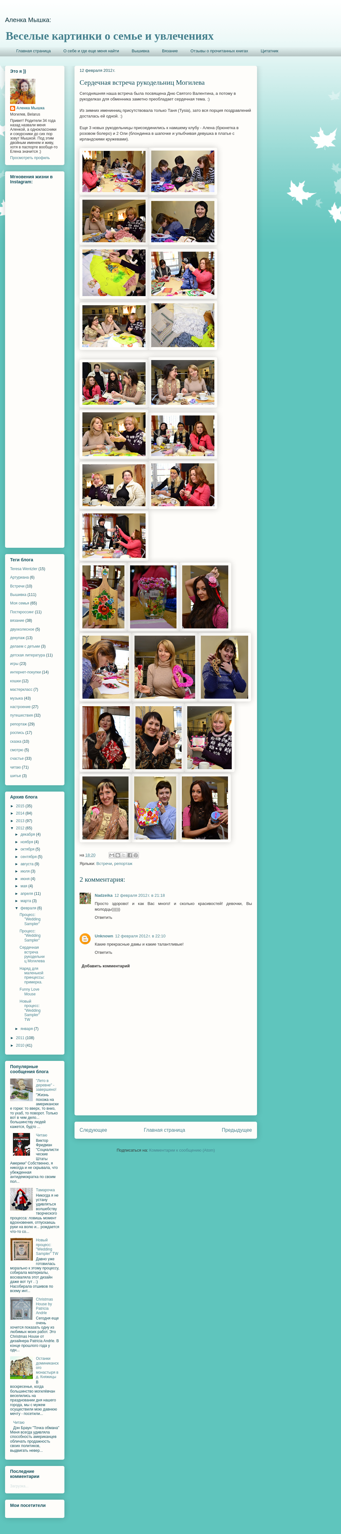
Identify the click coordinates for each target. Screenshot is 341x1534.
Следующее (93, 1130)
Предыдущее (237, 1130)
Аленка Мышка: (28, 19)
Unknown (104, 936)
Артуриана (19, 577)
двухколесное (22, 629)
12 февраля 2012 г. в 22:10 (140, 936)
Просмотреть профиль (30, 158)
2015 (21, 806)
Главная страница (33, 51)
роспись (17, 732)
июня (26, 879)
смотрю (16, 750)
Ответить (103, 917)
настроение (20, 707)
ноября (27, 842)
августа (28, 864)
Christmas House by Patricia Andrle (44, 1306)
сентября (29, 857)
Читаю (41, 1135)
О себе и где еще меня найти (91, 51)
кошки (15, 681)
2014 (21, 813)
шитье (15, 776)
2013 (21, 821)
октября (28, 849)
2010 (21, 1045)
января (27, 1029)
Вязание (170, 51)
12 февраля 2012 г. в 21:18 (139, 895)
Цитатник (269, 51)
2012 (21, 828)
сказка (15, 741)
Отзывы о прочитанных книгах (219, 51)
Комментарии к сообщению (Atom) (182, 1150)
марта (26, 901)
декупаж (17, 638)
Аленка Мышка (30, 108)
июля (26, 871)
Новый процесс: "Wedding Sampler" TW (30, 1010)
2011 (21, 1038)
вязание (17, 620)
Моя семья (19, 603)
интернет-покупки (25, 672)
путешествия (21, 715)
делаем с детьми (25, 646)
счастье (17, 758)
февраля (29, 908)
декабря (28, 834)
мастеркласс (21, 689)
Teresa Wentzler (23, 569)
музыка (16, 698)
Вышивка (140, 51)
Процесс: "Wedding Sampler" (30, 919)
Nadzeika (103, 895)
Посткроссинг (22, 612)
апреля (27, 893)
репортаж (123, 863)
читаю (15, 767)
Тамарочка (45, 1190)
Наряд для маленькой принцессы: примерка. (32, 975)
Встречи (104, 863)
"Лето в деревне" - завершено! (46, 1085)
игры (14, 663)
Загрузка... (19, 1486)
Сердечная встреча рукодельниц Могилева (32, 954)
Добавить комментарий (106, 966)
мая (24, 886)
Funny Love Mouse (29, 991)
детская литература (27, 655)
